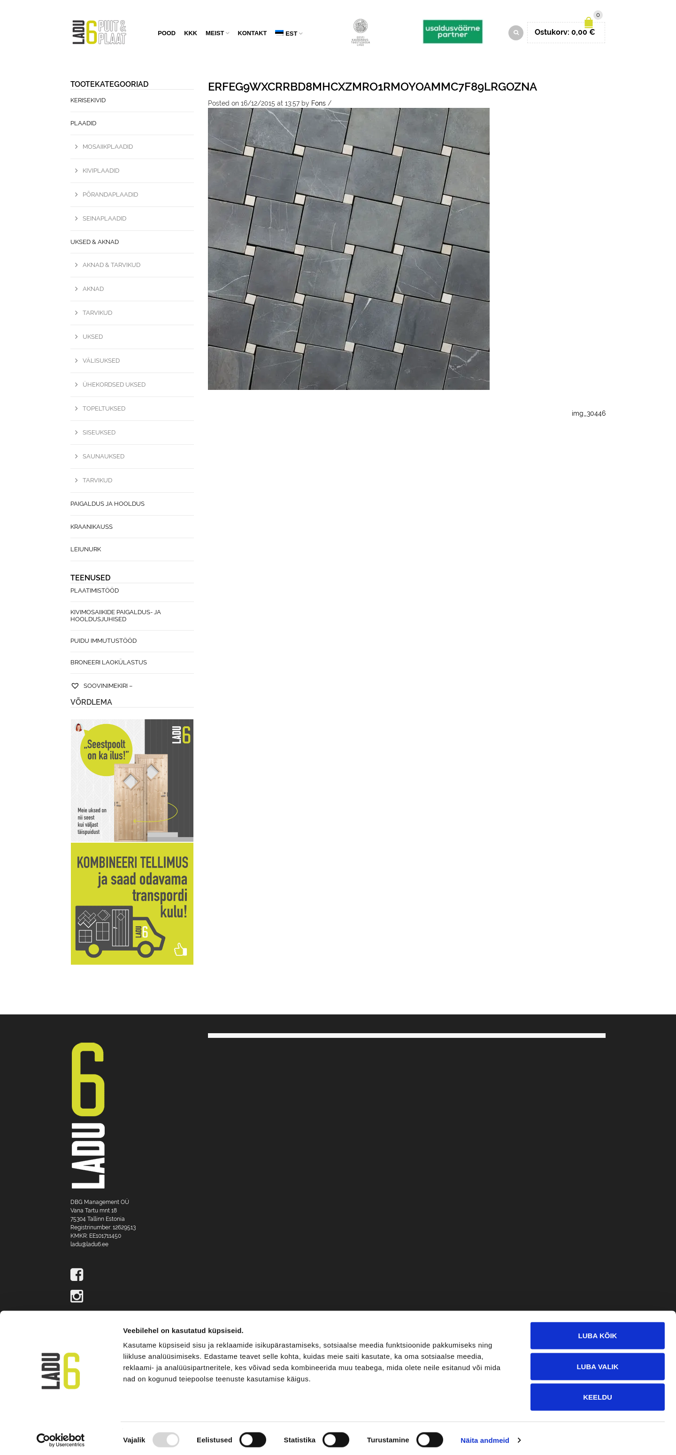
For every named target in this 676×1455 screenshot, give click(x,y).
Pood (167, 34)
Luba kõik (597, 1332)
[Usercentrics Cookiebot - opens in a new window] (61, 1437)
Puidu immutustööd (103, 642)
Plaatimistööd (94, 591)
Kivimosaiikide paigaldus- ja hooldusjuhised (115, 617)
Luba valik (597, 1363)
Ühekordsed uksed (114, 385)
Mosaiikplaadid (108, 148)
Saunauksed (103, 457)
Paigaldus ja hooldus (107, 505)
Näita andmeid (485, 1436)
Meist (215, 34)
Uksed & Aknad (94, 242)
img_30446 (589, 415)
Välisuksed (101, 362)
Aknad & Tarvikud (111, 266)
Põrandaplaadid (110, 195)
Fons (318, 104)
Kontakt (252, 34)
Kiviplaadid (101, 171)
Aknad (93, 290)
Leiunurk (85, 550)
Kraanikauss (91, 527)
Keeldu (597, 1393)
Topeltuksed (104, 409)
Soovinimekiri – (101, 687)
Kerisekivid (88, 101)
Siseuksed (99, 433)
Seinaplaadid (104, 219)
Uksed (93, 338)
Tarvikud (97, 314)
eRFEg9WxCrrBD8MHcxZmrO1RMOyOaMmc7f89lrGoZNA (372, 88)
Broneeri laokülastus (108, 663)
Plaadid (83, 124)
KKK (190, 34)
